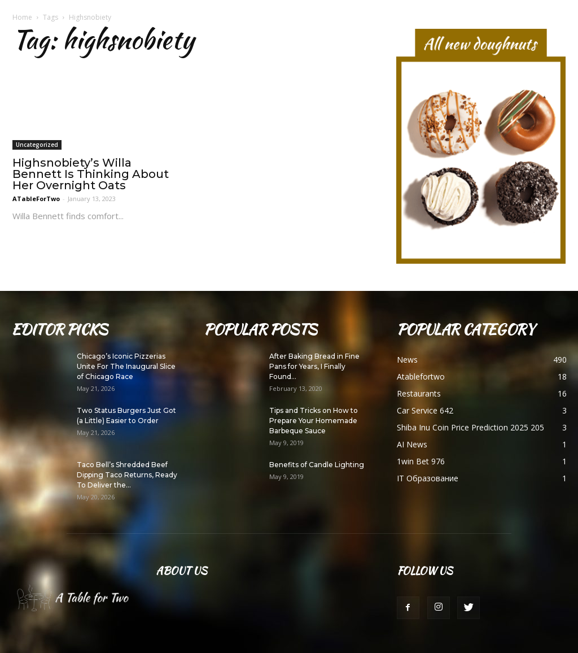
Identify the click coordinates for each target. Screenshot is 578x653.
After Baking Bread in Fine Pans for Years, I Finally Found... (314, 366)
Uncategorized (37, 145)
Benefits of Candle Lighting (316, 464)
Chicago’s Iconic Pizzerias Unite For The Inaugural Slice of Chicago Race (126, 366)
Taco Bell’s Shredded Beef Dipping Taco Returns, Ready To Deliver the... (127, 474)
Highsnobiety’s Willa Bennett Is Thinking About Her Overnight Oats (90, 174)
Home (22, 17)
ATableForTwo (36, 198)
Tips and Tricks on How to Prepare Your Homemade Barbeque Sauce (313, 420)
